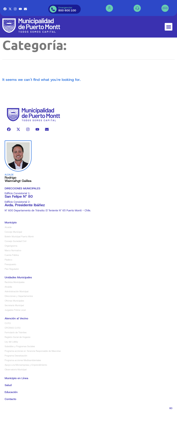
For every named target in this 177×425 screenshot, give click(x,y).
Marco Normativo (13, 261)
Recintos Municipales (15, 293)
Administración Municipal (17, 302)
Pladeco (8, 270)
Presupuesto (10, 275)
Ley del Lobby (11, 352)
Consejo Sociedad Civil (15, 252)
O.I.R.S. (8, 334)
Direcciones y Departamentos (19, 307)
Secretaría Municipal (14, 316)
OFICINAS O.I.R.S (12, 338)
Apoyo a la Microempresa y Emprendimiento (26, 375)
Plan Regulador (12, 280)
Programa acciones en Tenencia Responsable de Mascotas (33, 362)
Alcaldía (8, 297)
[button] (168, 27)
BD (170, 419)
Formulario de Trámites (15, 343)
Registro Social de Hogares (17, 348)
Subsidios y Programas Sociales (20, 357)
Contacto (10, 410)
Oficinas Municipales (14, 311)
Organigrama (11, 256)
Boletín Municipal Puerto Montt (19, 247)
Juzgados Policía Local (15, 321)
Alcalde (8, 238)
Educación (11, 403)
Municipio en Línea (16, 389)
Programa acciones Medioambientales (23, 371)
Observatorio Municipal (15, 380)
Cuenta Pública (12, 266)
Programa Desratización (16, 366)
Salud (8, 396)
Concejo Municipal (13, 242)
